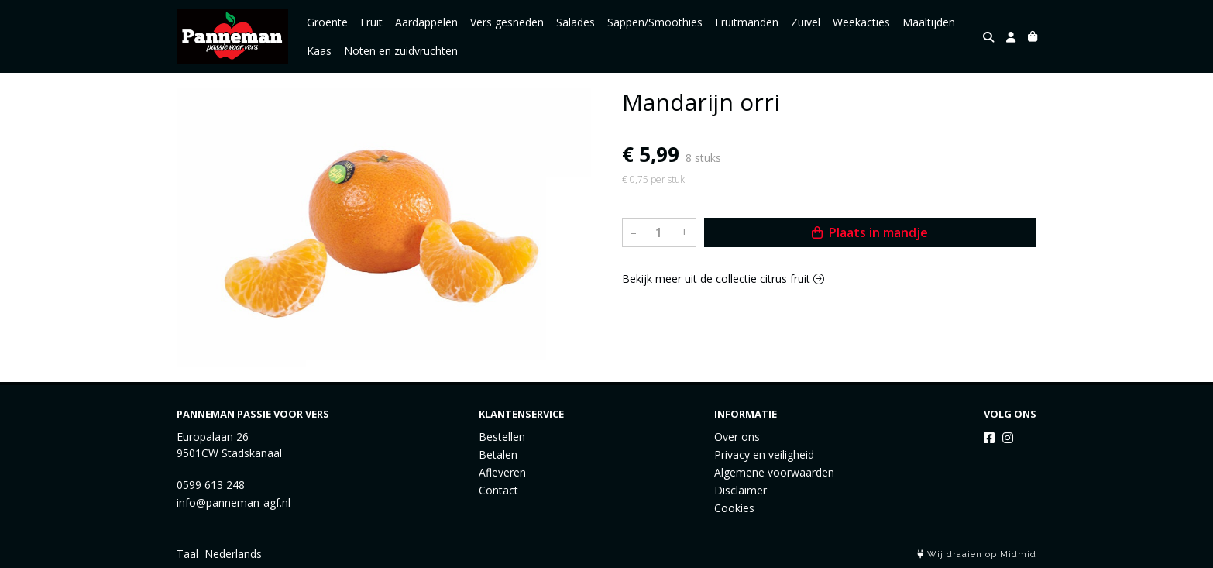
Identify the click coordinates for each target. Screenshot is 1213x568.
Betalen (498, 454)
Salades (575, 22)
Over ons (737, 436)
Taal (187, 553)
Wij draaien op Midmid (976, 554)
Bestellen (502, 436)
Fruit (371, 22)
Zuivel (805, 22)
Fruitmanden (746, 22)
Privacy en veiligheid (764, 454)
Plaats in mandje (870, 232)
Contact (498, 490)
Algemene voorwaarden (774, 472)
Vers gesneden (507, 22)
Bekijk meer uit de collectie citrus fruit (723, 278)
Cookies (734, 508)
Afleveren (502, 472)
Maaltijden (928, 22)
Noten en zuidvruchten (401, 50)
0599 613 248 (211, 484)
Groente (327, 22)
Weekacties (861, 22)
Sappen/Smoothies (655, 22)
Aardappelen (426, 22)
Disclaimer (740, 490)
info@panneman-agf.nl (233, 502)
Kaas (319, 50)
